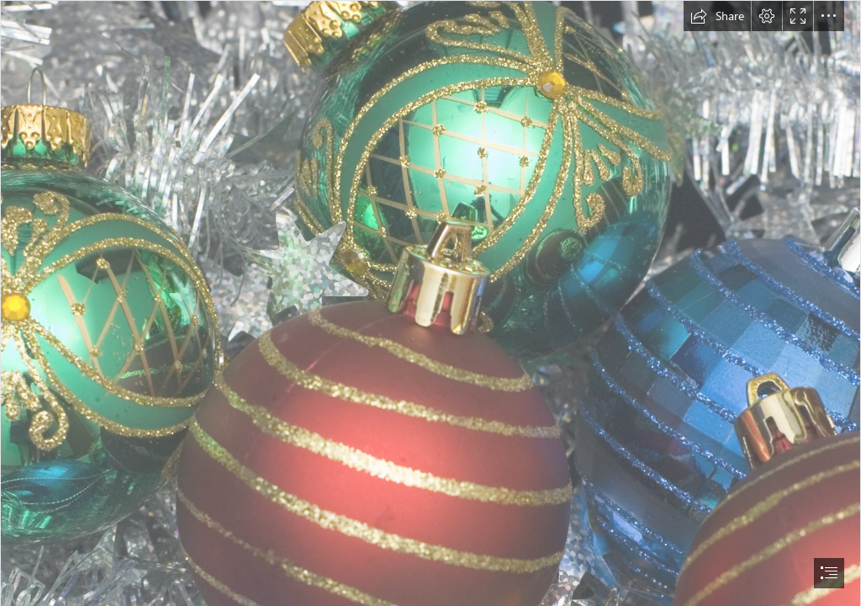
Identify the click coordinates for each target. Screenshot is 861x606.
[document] (430, 303)
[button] (717, 16)
